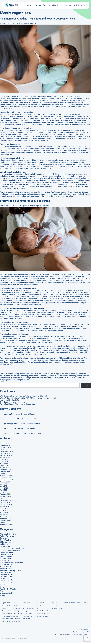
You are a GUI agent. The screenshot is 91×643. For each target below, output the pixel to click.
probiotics (81, 378)
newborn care (37, 378)
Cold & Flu (4, 544)
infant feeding (58, 194)
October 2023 (5, 502)
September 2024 (6, 480)
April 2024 (4, 490)
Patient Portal (72, 5)
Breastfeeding (13, 192)
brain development (78, 374)
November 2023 (6, 500)
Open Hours (28, 5)
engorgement (46, 194)
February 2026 (5, 445)
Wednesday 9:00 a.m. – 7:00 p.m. (12, 613)
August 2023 (5, 506)
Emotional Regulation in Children (13, 402)
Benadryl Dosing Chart (43, 611)
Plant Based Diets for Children (23, 414)
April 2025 (4, 465)
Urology (3, 595)
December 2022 (6, 523)
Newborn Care (36, 192)
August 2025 (5, 457)
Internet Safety (6, 564)
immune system (83, 376)
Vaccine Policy (27, 618)
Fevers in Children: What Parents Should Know (18, 404)
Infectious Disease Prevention (11, 562)
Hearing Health (6, 556)
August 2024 (5, 482)
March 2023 (4, 516)
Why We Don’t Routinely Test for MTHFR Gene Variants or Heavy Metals (28, 398)
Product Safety (6, 579)
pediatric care (51, 196)
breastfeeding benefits (38, 376)
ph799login (8, 423)
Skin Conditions (6, 585)
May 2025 (4, 463)
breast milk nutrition (8, 376)
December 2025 (6, 449)
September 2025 (6, 455)
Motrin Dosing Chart (43, 613)
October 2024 (5, 478)
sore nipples (70, 196)
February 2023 (5, 518)
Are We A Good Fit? (29, 605)
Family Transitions (7, 552)
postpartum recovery (67, 378)
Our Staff (54, 605)
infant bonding (6, 378)
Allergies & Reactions (8, 534)
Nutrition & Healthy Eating (10, 571)
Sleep (2, 587)
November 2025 (6, 451)
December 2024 (6, 474)
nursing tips (39, 196)
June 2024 (4, 486)
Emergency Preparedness (10, 550)
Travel (2, 591)
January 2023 (5, 520)
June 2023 (4, 510)
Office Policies (27, 616)
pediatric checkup (51, 378)
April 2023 (4, 514)
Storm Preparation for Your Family (24, 428)
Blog (38, 608)
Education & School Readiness (12, 548)
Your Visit (38, 5)
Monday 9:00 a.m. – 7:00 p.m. (11, 605)
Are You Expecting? (28, 608)
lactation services (72, 194)
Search (2, 382)
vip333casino (9, 419)
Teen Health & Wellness (9, 589)
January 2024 (5, 496)
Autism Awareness (7, 536)
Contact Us (81, 5)
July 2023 (4, 508)
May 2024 (4, 488)
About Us (55, 5)
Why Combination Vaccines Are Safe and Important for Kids (23, 396)
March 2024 (4, 492)
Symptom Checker (42, 605)
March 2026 (4, 443)
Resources (46, 5)
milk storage (26, 378)
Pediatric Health (49, 374)
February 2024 (5, 494)
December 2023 (6, 498)
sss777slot (8, 433)
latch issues (84, 194)
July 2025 (4, 459)
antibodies (66, 374)
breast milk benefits (68, 192)
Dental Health (5, 546)
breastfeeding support (18, 194)
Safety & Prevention (8, 581)
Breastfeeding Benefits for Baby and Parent (25, 201)
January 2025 (5, 472)
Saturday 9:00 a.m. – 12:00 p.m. (11, 618)
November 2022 (6, 525)
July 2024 (4, 484)
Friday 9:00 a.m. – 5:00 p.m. (10, 616)
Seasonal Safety (6, 583)
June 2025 (4, 461)
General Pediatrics (7, 554)
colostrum (52, 376)
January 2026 (5, 447)
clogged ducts (34, 194)
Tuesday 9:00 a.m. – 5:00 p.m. (11, 608)
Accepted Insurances (29, 611)
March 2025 (4, 468)
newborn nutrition (27, 196)
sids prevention (23, 380)
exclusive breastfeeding (67, 376)
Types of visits (27, 613)
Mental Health (5, 566)
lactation (16, 378)
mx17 (6, 414)
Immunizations (6, 558)
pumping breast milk (8, 380)
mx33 (6, 428)
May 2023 (4, 512)
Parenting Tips (48, 192)
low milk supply (6, 196)
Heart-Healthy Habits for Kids (11, 400)
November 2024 (6, 476)
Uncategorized (6, 593)
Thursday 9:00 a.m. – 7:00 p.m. (11, 611)
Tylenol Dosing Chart (43, 616)
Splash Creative (42, 206)
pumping (61, 196)
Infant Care (24, 192)
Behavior (3, 538)
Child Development (7, 542)
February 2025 (5, 470)
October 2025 (5, 453)
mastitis (16, 196)
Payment (64, 5)
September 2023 (6, 504)
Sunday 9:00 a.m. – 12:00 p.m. (11, 621)
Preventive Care (6, 577)
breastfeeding (22, 376)
